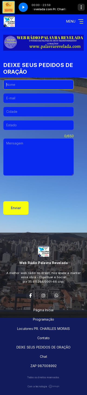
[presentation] (38, 188)
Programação (43, 319)
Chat (43, 356)
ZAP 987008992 (43, 366)
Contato (43, 338)
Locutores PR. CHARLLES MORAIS (43, 329)
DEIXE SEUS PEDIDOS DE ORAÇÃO (43, 347)
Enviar (16, 208)
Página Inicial (43, 310)
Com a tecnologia (43, 386)
